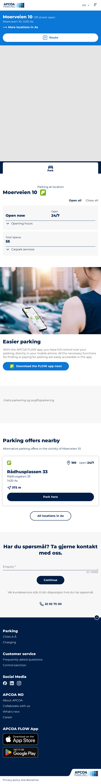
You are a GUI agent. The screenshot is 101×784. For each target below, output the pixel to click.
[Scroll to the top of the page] (96, 617)
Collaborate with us (16, 706)
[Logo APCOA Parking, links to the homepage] (14, 5)
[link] (50, 604)
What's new (11, 711)
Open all (75, 200)
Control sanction (14, 665)
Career (7, 717)
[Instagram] (19, 683)
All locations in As (50, 516)
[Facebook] (5, 683)
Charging (9, 642)
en (86, 5)
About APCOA (13, 700)
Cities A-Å (9, 636)
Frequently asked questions (22, 659)
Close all (92, 200)
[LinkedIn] (12, 683)
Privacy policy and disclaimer (21, 780)
